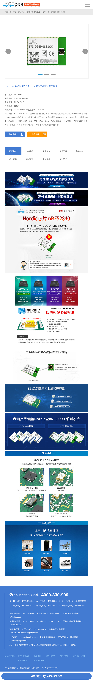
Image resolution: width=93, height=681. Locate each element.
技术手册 (13, 134)
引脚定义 (46, 151)
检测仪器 (37, 656)
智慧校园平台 (50, 656)
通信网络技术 (23, 660)
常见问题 (46, 159)
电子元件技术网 (79, 656)
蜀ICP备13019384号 (50, 668)
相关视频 (13, 159)
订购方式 (80, 151)
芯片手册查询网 (23, 656)
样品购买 (35, 134)
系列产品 (63, 159)
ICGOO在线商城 (39, 660)
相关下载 (63, 151)
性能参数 (30, 151)
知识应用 (30, 159)
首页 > (15, 12)
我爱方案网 (64, 656)
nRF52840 (45, 12)
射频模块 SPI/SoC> (34, 12)
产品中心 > (22, 12)
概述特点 (13, 151)
